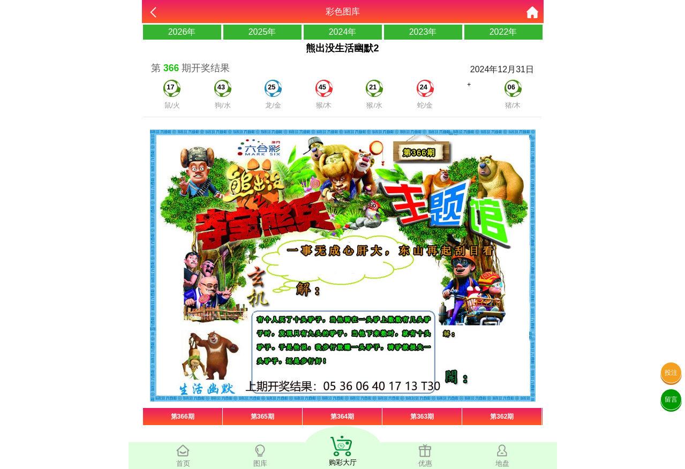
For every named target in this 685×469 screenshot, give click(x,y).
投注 (671, 372)
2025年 (262, 31)
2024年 (343, 31)
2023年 (423, 31)
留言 (671, 399)
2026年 (182, 31)
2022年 (503, 31)
